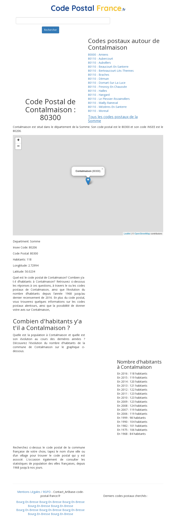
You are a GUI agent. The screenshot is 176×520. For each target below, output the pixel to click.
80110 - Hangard (99, 95)
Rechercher (50, 30)
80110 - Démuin (98, 79)
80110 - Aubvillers (99, 62)
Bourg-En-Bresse (27, 502)
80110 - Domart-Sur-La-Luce (106, 83)
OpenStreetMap (142, 233)
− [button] (18, 146)
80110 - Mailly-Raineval (103, 103)
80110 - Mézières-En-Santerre (107, 107)
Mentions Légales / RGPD (34, 492)
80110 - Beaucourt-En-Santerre (108, 66)
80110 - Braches (98, 75)
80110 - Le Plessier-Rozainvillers (109, 99)
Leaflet (127, 233)
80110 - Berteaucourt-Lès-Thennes (111, 71)
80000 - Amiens (98, 54)
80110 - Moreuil (98, 111)
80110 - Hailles (97, 91)
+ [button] (18, 140)
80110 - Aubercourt (100, 58)
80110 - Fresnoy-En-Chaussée (107, 87)
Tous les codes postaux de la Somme (113, 118)
